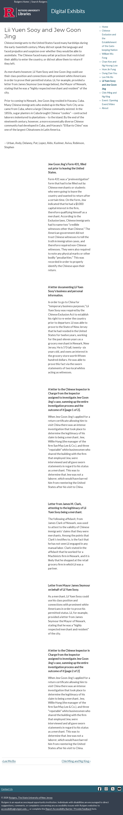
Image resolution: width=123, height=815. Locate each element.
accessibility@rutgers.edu (15, 808)
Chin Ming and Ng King (76, 761)
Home (105, 26)
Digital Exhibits (68, 11)
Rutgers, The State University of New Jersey (31, 797)
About (105, 108)
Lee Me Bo (9, 761)
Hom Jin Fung (109, 69)
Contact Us (7, 789)
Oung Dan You (109, 73)
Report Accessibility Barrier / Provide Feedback (68, 808)
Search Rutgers (39, 1)
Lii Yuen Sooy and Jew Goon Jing (109, 85)
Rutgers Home (21, 1)
